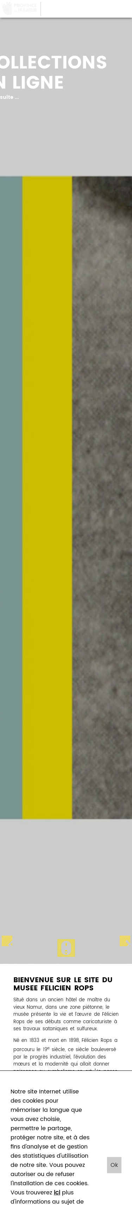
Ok (114, 1165)
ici (57, 1192)
